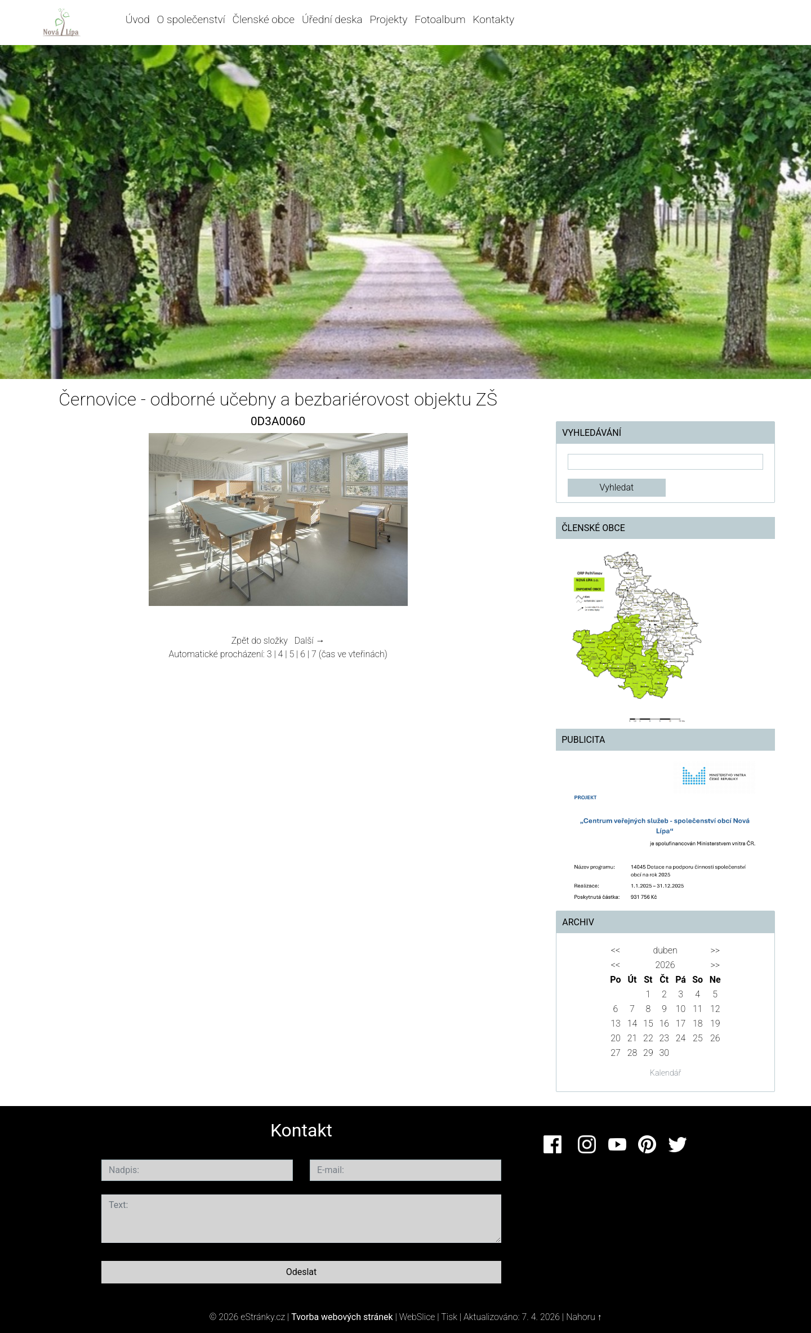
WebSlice (417, 1317)
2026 (665, 965)
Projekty (388, 19)
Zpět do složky (259, 640)
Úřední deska (332, 19)
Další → (310, 640)
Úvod (138, 19)
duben (665, 950)
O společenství (191, 19)
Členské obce (264, 19)
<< (615, 950)
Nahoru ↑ (583, 1317)
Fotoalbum (440, 19)
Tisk (449, 1317)
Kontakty (493, 19)
